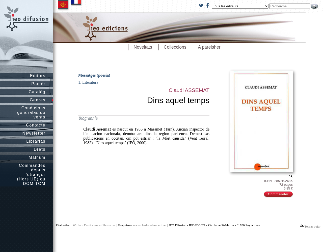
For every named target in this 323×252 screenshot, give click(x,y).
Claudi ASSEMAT (189, 90)
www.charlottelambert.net (150, 225)
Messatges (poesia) (94, 75)
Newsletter (33, 133)
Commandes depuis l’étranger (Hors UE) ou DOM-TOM (31, 174)
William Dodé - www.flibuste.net (94, 225)
